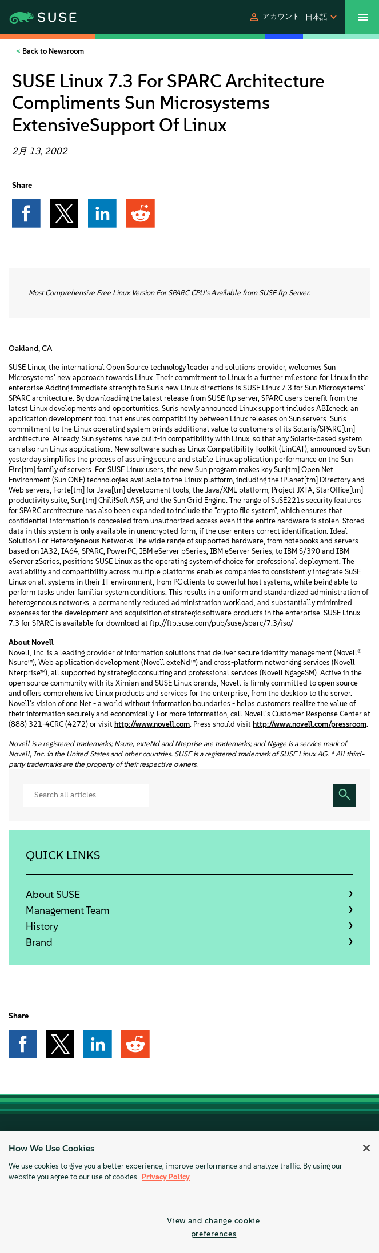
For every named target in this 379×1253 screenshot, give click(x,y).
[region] (189, 1192)
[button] (274, 17)
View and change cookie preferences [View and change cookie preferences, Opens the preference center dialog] (213, 1227)
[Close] (366, 1148)
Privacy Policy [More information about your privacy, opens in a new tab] (166, 1177)
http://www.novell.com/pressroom (309, 724)
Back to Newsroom (52, 51)
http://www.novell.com (152, 724)
